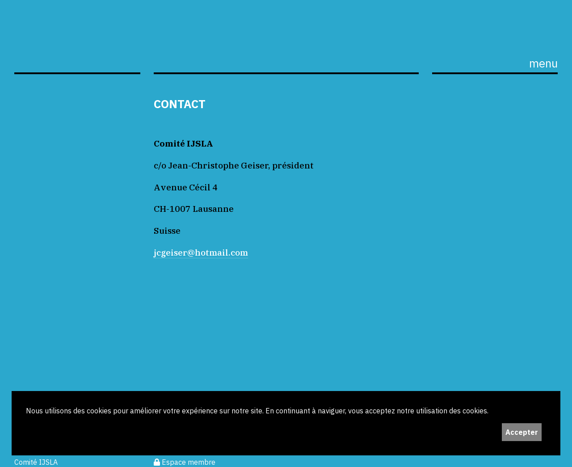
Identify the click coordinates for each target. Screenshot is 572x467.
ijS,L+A (77, 45)
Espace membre (184, 462)
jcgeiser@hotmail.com (201, 252)
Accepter (521, 432)
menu (543, 63)
